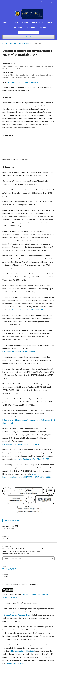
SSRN (11, 651)
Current (15, 22)
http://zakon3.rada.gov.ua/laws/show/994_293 (31, 459)
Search (28, 37)
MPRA (27, 651)
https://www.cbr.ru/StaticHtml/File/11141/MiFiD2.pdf (22, 444)
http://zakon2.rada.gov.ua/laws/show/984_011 (25, 310)
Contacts (42, 27)
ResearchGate (19, 651)
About (49, 22)
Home (5, 22)
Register (44, 2)
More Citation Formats (12, 558)
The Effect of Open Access (15, 663)
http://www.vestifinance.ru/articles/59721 (18, 351)
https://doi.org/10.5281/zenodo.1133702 (22, 82)
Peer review (17, 27)
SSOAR (32, 651)
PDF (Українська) (12, 521)
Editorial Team (37, 22)
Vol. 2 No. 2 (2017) (25, 43)
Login (51, 2)
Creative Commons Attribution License (17, 615)
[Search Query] (28, 32)
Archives (25, 22)
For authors (30, 27)
